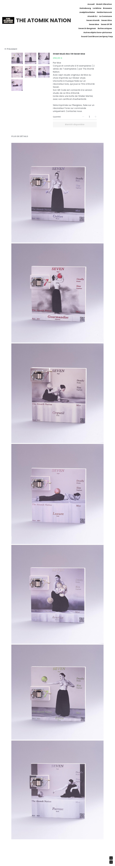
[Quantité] (89, 117)
